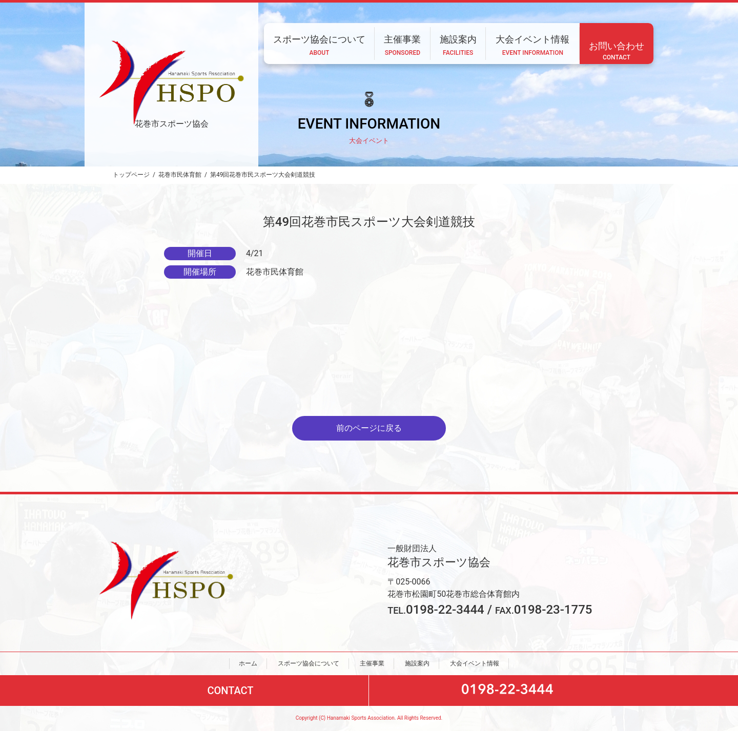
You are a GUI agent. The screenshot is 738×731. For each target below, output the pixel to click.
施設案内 (417, 663)
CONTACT (230, 691)
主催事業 (372, 663)
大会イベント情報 (474, 663)
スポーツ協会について (308, 663)
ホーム (248, 663)
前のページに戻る (369, 428)
